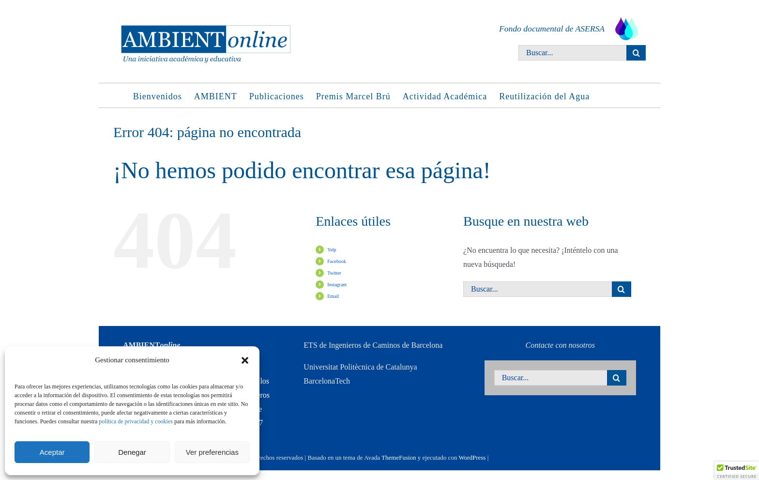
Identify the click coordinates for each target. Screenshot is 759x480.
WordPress (472, 457)
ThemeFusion (398, 457)
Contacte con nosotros (560, 345)
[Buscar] (636, 52)
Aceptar (52, 452)
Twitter (334, 273)
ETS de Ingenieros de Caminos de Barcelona (373, 345)
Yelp (331, 249)
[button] (245, 360)
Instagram (337, 284)
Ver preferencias (212, 452)
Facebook (336, 261)
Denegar (132, 452)
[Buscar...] (572, 53)
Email (333, 296)
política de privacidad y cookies (136, 421)
